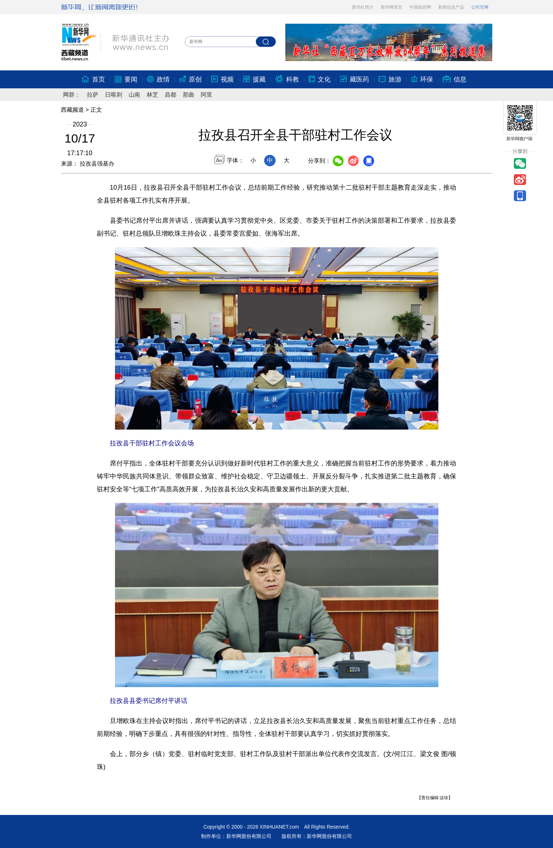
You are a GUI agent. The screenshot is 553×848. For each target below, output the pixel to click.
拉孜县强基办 (96, 164)
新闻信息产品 (451, 7)
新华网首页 (391, 7)
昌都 (170, 95)
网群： (71, 95)
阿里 (206, 95)
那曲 (188, 95)
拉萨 (92, 95)
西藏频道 (72, 110)
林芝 (152, 95)
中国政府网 (420, 7)
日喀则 (113, 95)
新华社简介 (363, 7)
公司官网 (480, 7)
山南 (134, 95)
